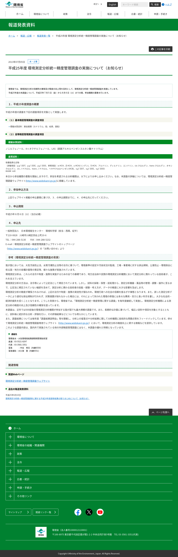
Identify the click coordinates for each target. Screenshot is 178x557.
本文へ (96, 4)
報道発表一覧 (43, 35)
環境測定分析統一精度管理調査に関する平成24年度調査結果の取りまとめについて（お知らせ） (48, 398)
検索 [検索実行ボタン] (156, 4)
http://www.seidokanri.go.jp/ (41, 180)
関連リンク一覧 (43, 512)
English (112, 4)
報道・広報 (26, 35)
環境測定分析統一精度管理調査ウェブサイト (28, 381)
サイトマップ (15, 512)
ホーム (17, 14)
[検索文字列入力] (134, 4)
